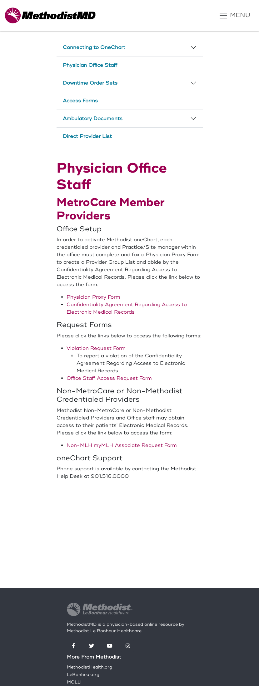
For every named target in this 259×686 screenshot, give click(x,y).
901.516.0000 (110, 476)
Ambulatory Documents (92, 118)
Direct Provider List (87, 136)
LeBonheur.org (83, 674)
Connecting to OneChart (94, 47)
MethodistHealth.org (89, 667)
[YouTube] (109, 646)
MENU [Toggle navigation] (234, 15)
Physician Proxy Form (93, 297)
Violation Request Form (96, 348)
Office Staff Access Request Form (109, 378)
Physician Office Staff (90, 65)
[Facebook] (73, 646)
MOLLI (74, 682)
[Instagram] (127, 646)
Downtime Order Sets (90, 83)
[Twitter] (91, 646)
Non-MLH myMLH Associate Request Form (122, 445)
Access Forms (80, 101)
